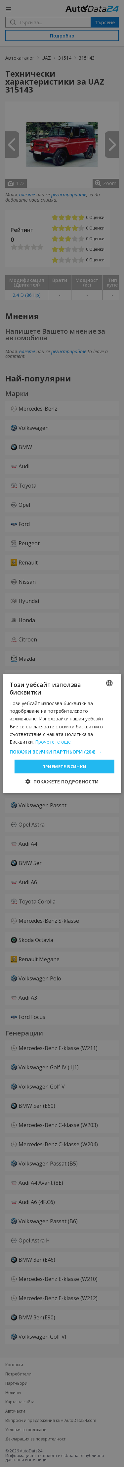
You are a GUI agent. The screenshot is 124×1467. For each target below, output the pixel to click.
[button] (62, 752)
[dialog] (62, 733)
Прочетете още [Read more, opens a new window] (53, 741)
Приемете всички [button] (64, 766)
